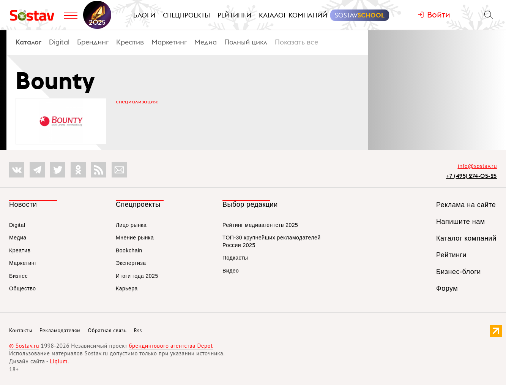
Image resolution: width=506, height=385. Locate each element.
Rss (138, 330)
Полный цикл (245, 42)
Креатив (130, 42)
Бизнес (18, 276)
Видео (230, 271)
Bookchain (129, 250)
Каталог (28, 42)
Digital (59, 42)
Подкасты (235, 258)
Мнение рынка (135, 237)
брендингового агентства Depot (171, 345)
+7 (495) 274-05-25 (471, 175)
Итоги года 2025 (137, 276)
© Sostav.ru (24, 345)
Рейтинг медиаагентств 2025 (260, 225)
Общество (22, 288)
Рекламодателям (59, 330)
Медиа (205, 42)
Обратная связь (107, 330)
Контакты (20, 330)
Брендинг (93, 42)
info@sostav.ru (477, 166)
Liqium (59, 361)
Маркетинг (169, 42)
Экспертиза (131, 263)
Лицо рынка (131, 225)
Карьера (127, 288)
